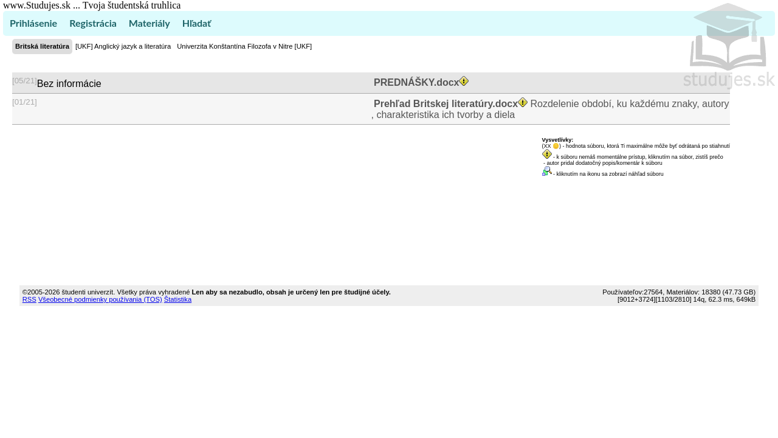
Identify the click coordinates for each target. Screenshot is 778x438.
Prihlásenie (33, 23)
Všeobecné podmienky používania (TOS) (100, 299)
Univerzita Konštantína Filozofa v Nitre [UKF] (244, 46)
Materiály (149, 23)
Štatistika (177, 299)
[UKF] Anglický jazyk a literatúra (123, 46)
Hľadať (196, 23)
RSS (29, 299)
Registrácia (93, 23)
